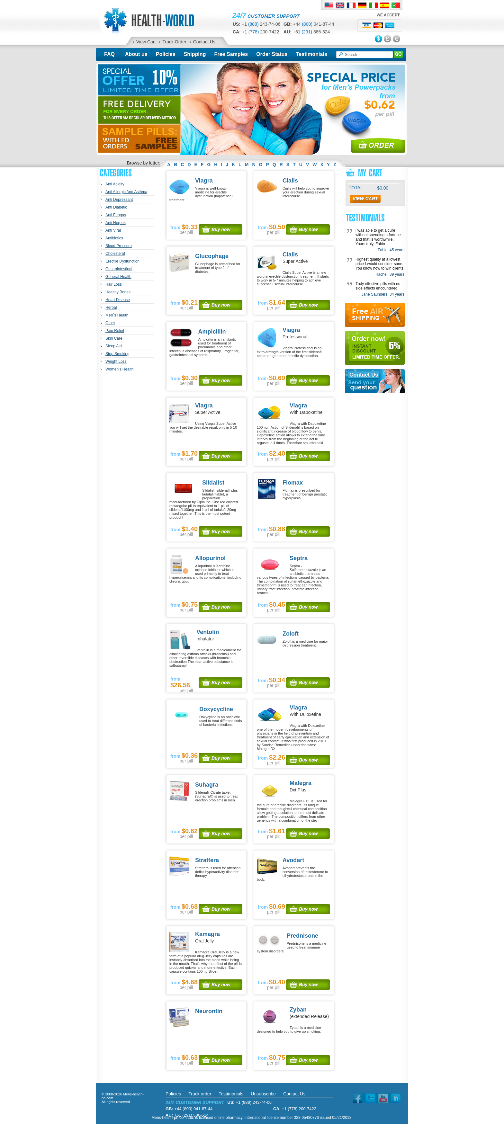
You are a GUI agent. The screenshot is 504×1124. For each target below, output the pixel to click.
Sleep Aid (113, 346)
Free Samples (231, 54)
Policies (166, 54)
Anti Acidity (114, 184)
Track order (199, 1093)
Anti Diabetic (116, 207)
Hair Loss (113, 284)
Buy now (221, 229)
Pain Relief (114, 330)
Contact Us (204, 41)
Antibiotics (114, 238)
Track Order (174, 41)
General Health (118, 276)
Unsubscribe (263, 1093)
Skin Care (113, 338)
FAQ (109, 54)
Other (110, 323)
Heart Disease (117, 300)
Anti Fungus (115, 215)
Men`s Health (116, 315)
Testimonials (311, 54)
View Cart (146, 41)
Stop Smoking (117, 354)
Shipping (195, 54)
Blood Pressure (118, 246)
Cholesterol (115, 253)
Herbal (111, 307)
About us (136, 54)
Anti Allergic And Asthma (126, 192)
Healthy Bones (117, 292)
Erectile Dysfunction (122, 261)
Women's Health (119, 369)
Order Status (272, 54)
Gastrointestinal (118, 269)
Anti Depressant (119, 199)
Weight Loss (116, 361)
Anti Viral (113, 230)
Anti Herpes (115, 222)
